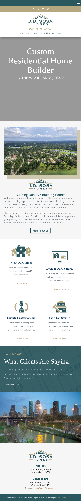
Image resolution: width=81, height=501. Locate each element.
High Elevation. (61, 498)
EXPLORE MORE (21, 283)
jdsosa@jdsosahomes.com (43, 488)
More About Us (40, 230)
